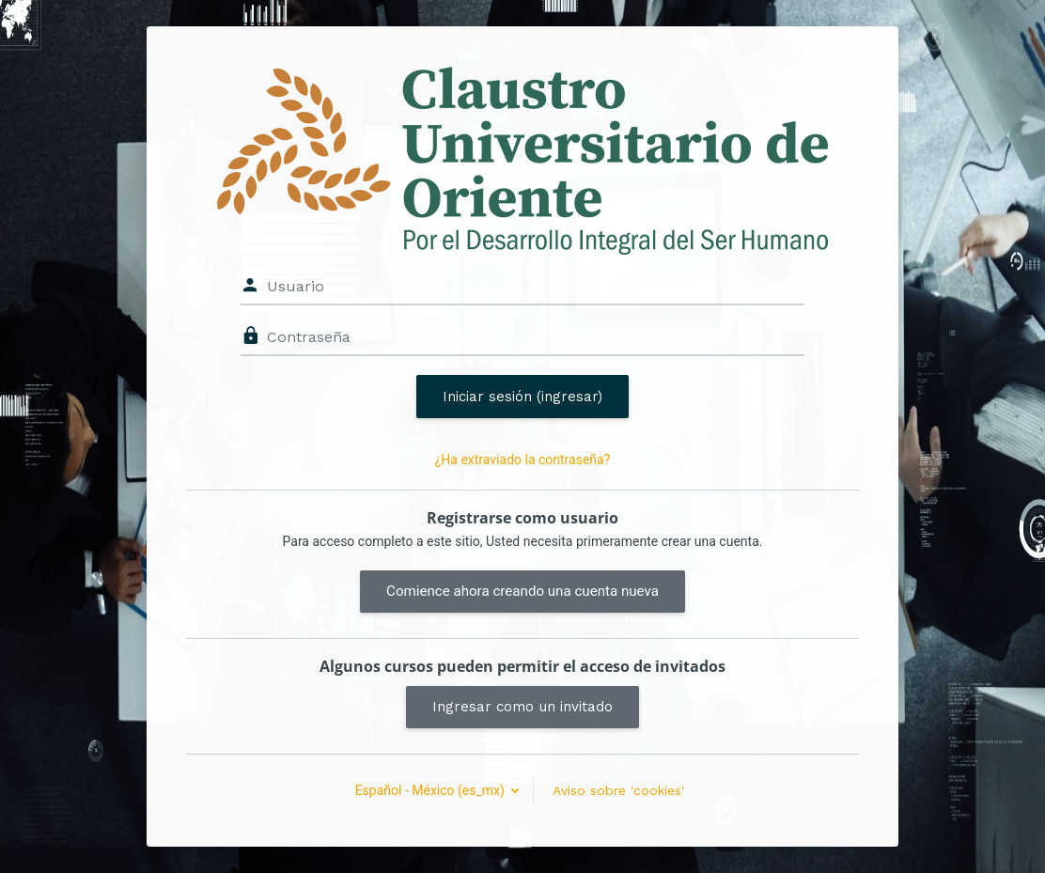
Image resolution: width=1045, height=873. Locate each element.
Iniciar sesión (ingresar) (522, 396)
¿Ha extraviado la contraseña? (523, 459)
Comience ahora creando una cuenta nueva (522, 591)
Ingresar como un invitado (522, 706)
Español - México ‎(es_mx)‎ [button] (431, 790)
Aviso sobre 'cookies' (618, 790)
